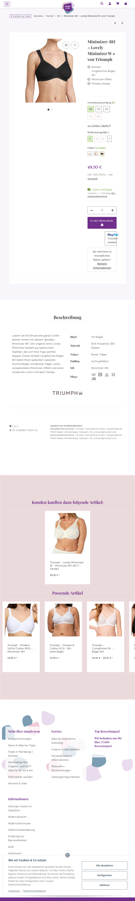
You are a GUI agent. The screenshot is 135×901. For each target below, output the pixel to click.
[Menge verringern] (91, 210)
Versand (92, 178)
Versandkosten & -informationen (62, 757)
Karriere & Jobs (17, 783)
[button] (102, 3)
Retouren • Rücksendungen (61, 768)
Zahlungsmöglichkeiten (65, 776)
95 (99, 108)
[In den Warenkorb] (15, 34)
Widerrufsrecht (17, 816)
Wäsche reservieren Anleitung (63, 740)
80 (91, 108)
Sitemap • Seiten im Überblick (20, 808)
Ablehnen (104, 885)
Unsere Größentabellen (65, 749)
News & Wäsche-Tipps (21, 745)
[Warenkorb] (127, 3)
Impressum (14, 891)
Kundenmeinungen (19, 738)
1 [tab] (48, 110)
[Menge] (102, 210)
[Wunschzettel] (118, 3)
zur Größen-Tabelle (99, 125)
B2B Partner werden (20, 776)
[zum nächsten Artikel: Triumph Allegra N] (122, 23)
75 (91, 116)
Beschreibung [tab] (67, 317)
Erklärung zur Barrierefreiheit (17, 838)
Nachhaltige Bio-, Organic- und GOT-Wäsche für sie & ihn (20, 766)
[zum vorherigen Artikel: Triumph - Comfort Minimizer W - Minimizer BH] (115, 23)
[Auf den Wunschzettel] (75, 45)
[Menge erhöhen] (112, 210)
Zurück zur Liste (21, 16)
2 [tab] (52, 110)
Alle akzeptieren (104, 865)
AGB (11, 846)
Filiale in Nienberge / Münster (20, 753)
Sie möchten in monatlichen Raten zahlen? (102, 259)
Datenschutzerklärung (34, 891)
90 (99, 116)
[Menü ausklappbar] (7, 3)
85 (107, 108)
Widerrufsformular (19, 823)
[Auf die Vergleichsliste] (66, 45)
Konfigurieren (104, 875)
